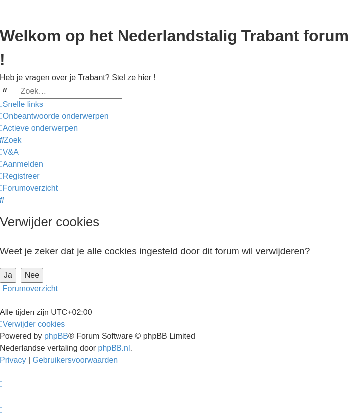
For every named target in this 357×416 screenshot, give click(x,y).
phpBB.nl (114, 348)
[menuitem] (54, 116)
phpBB (56, 336)
